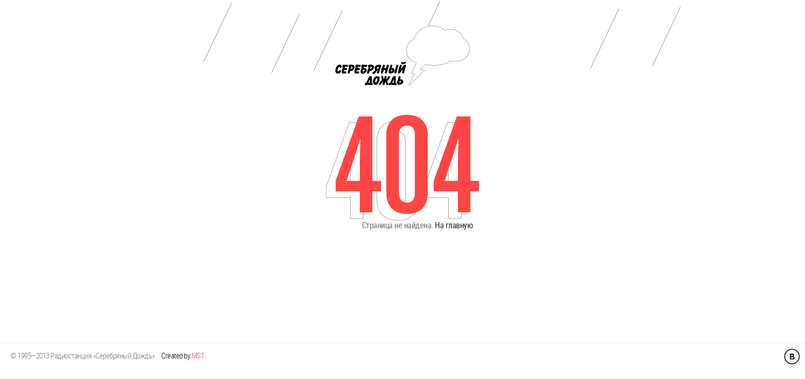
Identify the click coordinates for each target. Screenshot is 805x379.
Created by (182, 346)
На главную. (454, 221)
